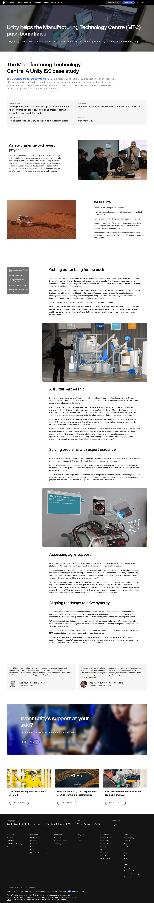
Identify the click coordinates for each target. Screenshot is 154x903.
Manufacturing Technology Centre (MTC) (32, 79)
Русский (61, 824)
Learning (45, 2)
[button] (113, 2)
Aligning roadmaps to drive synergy (18, 290)
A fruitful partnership (16, 275)
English (9, 824)
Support (53, 2)
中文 (47, 824)
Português (40, 824)
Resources (27, 2)
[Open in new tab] (21, 844)
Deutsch (17, 824)
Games (12, 2)
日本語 (24, 824)
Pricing (60, 2)
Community (37, 2)
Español (54, 824)
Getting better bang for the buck (18, 270)
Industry (19, 2)
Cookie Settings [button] (78, 891)
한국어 (68, 824)
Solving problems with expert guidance (16, 280)
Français (31, 824)
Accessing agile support (17, 285)
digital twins (63, 286)
